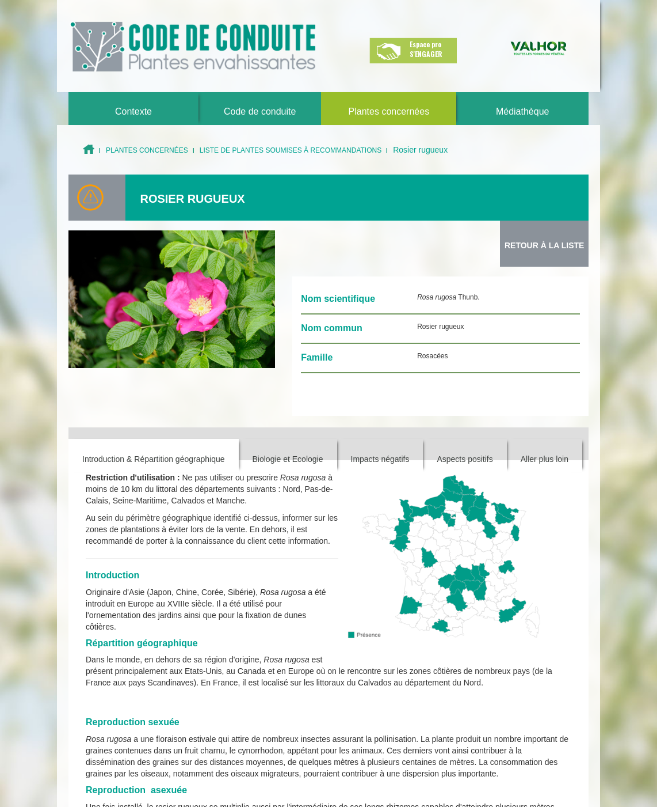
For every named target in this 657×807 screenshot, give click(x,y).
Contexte (133, 111)
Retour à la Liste (544, 245)
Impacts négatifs (380, 459)
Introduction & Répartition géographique (153, 459)
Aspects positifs (464, 459)
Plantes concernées (389, 111)
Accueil (88, 149)
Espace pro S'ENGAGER (426, 49)
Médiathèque (522, 111)
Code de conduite (260, 111)
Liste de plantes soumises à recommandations (291, 150)
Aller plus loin (544, 459)
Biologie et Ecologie (288, 459)
